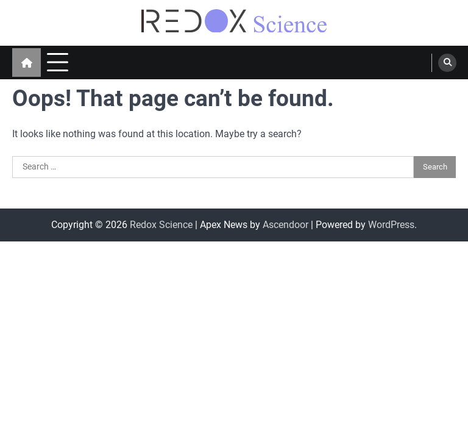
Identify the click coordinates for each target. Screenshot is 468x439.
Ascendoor (285, 224)
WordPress (391, 224)
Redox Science (161, 224)
